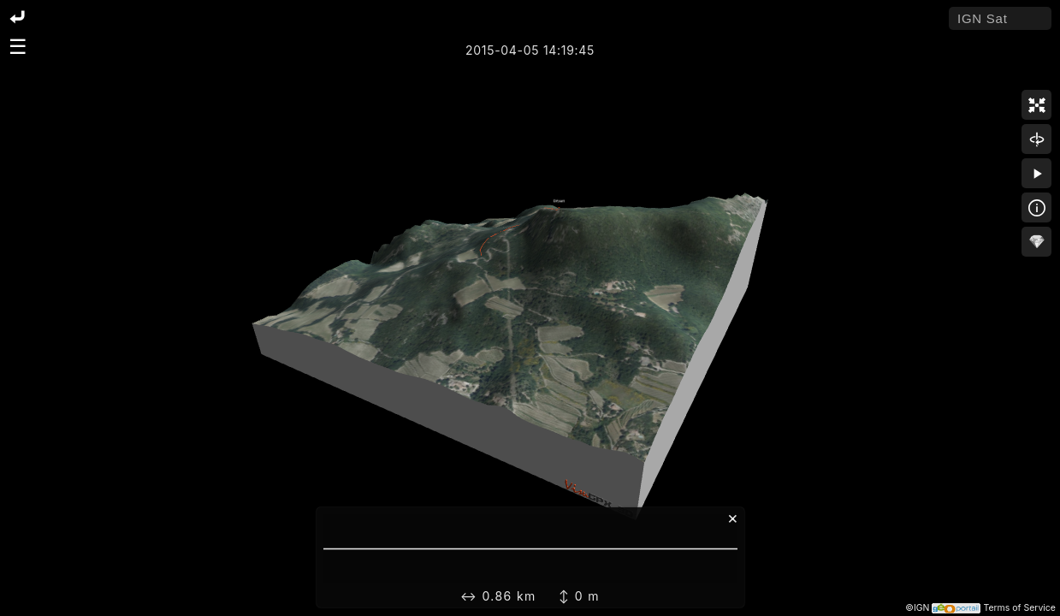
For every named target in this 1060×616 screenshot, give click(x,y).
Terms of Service (1019, 607)
